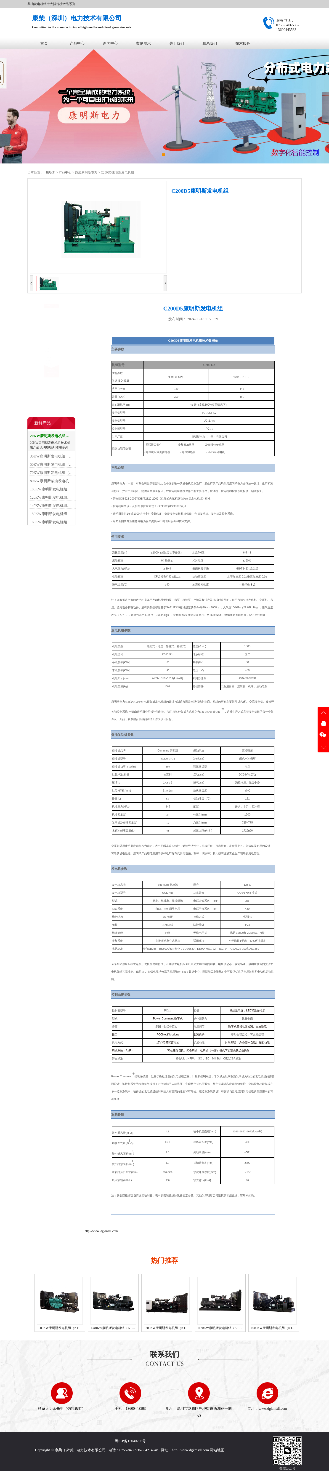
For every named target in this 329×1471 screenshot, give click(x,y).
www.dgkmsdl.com (273, 1408)
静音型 (37, 328)
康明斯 (50, 172)
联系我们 (209, 43)
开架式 (37, 318)
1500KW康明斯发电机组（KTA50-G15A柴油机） (120, 1328)
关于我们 (176, 43)
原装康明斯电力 (86, 172)
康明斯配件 (40, 346)
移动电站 (39, 337)
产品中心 (77, 43)
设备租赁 (39, 356)
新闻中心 (110, 43)
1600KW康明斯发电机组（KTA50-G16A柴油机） (67, 1328)
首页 (44, 43)
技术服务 (243, 43)
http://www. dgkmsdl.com (101, 1231)
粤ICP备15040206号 (130, 1441)
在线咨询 (51, 405)
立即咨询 (190, 211)
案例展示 (143, 43)
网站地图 (217, 1450)
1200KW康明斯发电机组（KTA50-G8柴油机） (225, 1328)
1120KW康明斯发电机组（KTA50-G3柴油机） (279, 1328)
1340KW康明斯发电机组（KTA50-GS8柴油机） (173, 1328)
